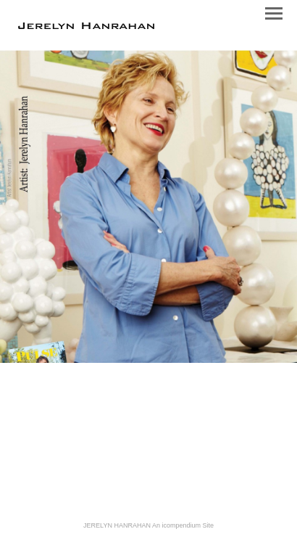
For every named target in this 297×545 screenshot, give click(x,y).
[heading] (86, 26)
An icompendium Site (183, 525)
